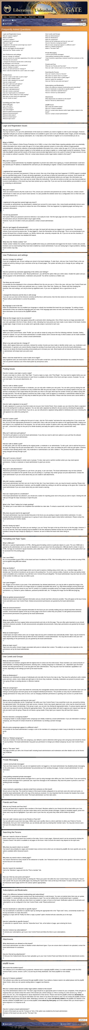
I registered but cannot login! (11, 41)
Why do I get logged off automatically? (13, 48)
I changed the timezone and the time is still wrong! (17, 61)
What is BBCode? (8, 104)
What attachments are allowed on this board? (58, 98)
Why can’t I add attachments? (11, 89)
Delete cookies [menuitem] (66, 1024)
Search (81, 24)
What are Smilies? (8, 108)
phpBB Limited (54, 969)
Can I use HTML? (8, 106)
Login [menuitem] (84, 20)
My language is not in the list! (11, 63)
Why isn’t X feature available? (53, 108)
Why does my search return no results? (56, 75)
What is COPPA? (8, 37)
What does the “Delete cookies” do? (13, 50)
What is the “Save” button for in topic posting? (16, 94)
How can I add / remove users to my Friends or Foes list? (61, 68)
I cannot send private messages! (54, 54)
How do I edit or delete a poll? (11, 85)
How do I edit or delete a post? (11, 78)
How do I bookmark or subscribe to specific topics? (59, 89)
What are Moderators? (51, 37)
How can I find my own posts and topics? (56, 81)
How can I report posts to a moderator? (14, 92)
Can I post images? (8, 109)
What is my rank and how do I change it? (14, 68)
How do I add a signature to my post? (13, 80)
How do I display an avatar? (11, 67)
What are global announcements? (12, 111)
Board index (8, 1024)
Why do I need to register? (10, 36)
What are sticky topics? (9, 115)
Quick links (8, 20)
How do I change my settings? (11, 56)
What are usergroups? (51, 39)
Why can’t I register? (8, 39)
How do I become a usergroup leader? (56, 43)
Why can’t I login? (8, 43)
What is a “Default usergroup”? (54, 46)
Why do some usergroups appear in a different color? (60, 45)
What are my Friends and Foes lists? (55, 66)
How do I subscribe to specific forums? (56, 90)
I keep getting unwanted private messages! (57, 56)
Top (6, 138)
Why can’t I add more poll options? (12, 84)
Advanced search (84, 24)
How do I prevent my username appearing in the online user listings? (22, 58)
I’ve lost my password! (9, 46)
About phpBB (56, 971)
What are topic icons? (9, 118)
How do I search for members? (54, 79)
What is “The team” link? (52, 48)
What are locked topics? (9, 117)
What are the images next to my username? (15, 65)
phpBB (28, 311)
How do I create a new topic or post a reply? (15, 76)
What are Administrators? (52, 36)
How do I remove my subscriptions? (55, 92)
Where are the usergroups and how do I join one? (59, 41)
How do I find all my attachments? (54, 100)
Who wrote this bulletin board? (53, 106)
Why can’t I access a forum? (11, 87)
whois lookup (47, 993)
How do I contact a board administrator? (56, 113)
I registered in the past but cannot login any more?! (17, 45)
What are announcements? (10, 113)
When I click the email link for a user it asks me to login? (18, 70)
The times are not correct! (10, 60)
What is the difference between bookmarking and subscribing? (62, 87)
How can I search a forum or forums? (55, 74)
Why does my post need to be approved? (14, 96)
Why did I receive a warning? (11, 91)
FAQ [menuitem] (15, 20)
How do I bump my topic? (10, 98)
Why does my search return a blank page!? (57, 77)
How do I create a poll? (9, 82)
